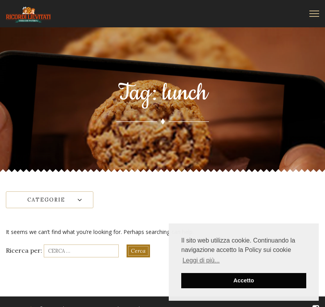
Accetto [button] (244, 280)
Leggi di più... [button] (201, 260)
